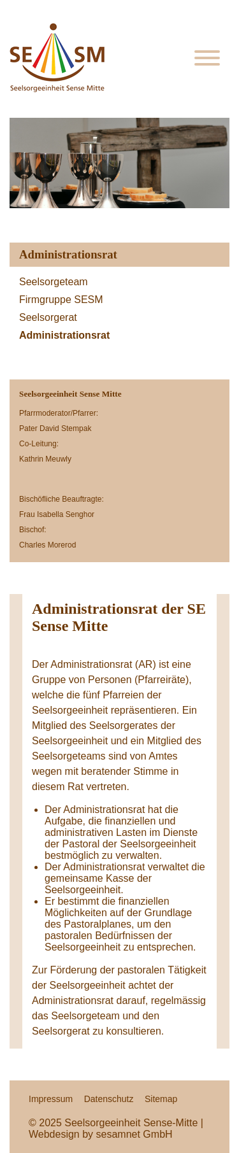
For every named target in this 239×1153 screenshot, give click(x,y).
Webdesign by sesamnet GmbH (101, 1134)
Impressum (51, 1099)
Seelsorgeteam (53, 281)
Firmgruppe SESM (61, 299)
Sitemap (161, 1099)
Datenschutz (109, 1099)
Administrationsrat (64, 335)
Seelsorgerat (48, 317)
